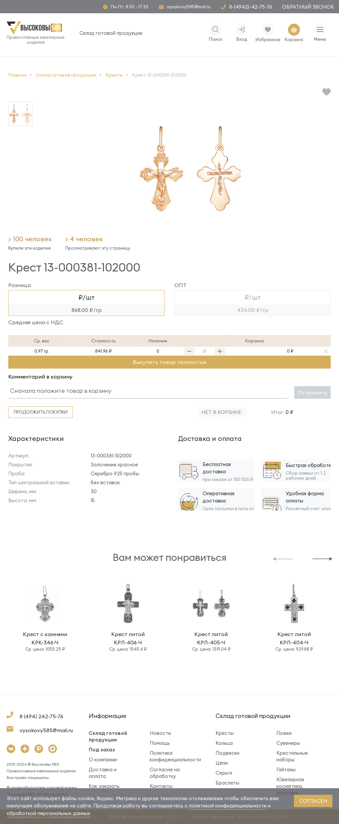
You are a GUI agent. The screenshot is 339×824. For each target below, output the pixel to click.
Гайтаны (286, 769)
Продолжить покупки (41, 412)
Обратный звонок (308, 7)
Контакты (161, 786)
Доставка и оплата (103, 772)
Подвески (227, 753)
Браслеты (227, 783)
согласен (313, 801)
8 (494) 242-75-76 (41, 716)
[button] (283, 558)
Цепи (222, 763)
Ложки (284, 733)
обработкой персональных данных (48, 813)
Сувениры (288, 743)
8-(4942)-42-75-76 (250, 7)
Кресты (225, 733)
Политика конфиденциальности (173, 756)
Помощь (160, 743)
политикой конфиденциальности (227, 805)
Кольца (224, 743)
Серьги (224, 773)
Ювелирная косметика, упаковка (290, 786)
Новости (160, 733)
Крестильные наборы (292, 756)
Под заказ (102, 749)
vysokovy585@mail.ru (189, 6)
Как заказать (104, 786)
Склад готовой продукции (110, 33)
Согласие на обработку (165, 772)
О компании (103, 759)
